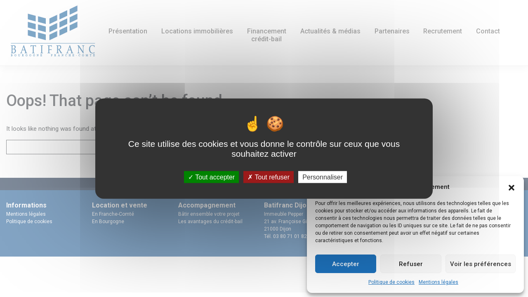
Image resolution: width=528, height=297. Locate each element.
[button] (511, 187)
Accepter (345, 264)
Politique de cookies (391, 282)
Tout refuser (269, 176)
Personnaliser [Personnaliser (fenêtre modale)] (322, 176)
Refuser (411, 264)
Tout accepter (211, 176)
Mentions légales (438, 282)
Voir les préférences (480, 264)
